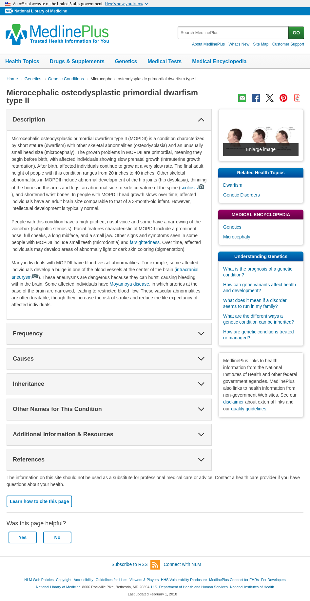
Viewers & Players (144, 580)
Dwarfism (232, 185)
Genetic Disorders (241, 194)
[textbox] (233, 32)
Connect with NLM (182, 564)
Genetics (126, 61)
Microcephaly (236, 236)
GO (296, 32)
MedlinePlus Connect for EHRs (234, 580)
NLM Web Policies (39, 580)
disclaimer (233, 401)
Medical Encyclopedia (219, 61)
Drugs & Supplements (77, 61)
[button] (201, 120)
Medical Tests (164, 61)
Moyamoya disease (129, 284)
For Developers (273, 580)
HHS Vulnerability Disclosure (184, 580)
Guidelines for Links (111, 580)
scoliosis (193, 187)
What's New (238, 44)
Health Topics (22, 61)
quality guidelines (248, 408)
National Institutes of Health (252, 587)
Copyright (63, 580)
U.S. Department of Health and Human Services (189, 587)
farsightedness (145, 242)
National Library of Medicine (40, 11)
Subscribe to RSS (135, 565)
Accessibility (83, 580)
